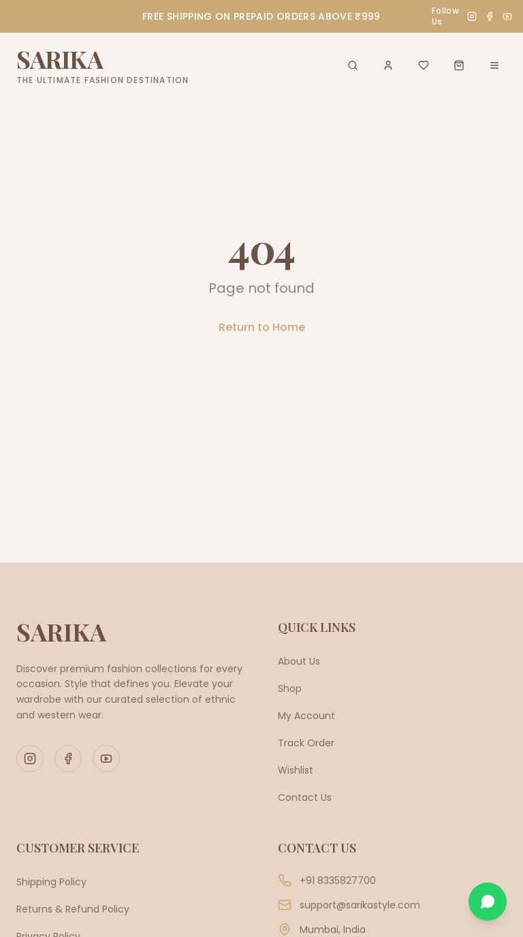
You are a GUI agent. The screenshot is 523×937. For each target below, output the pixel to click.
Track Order (306, 743)
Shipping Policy (51, 882)
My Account (306, 715)
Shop (290, 688)
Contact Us (305, 797)
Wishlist (295, 770)
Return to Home (262, 327)
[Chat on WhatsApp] (488, 902)
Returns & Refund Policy (72, 909)
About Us (299, 661)
